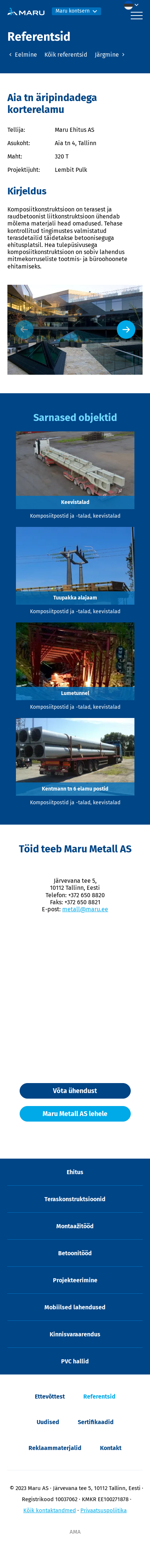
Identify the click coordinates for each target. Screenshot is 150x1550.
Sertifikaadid (96, 1422)
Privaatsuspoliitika (103, 1510)
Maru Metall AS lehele (75, 1114)
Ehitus (75, 1172)
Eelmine (22, 54)
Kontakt (110, 1448)
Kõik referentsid (65, 54)
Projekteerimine (75, 1280)
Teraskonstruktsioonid (75, 1199)
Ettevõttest (50, 1396)
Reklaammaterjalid (55, 1448)
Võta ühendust (75, 1091)
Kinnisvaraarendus (75, 1334)
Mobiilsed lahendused (75, 1307)
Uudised (48, 1422)
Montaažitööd (75, 1226)
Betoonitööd (75, 1253)
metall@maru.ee (85, 909)
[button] (133, 5)
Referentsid (99, 1396)
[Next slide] (126, 329)
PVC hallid (75, 1361)
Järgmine (110, 54)
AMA (75, 1532)
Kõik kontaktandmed (49, 1510)
